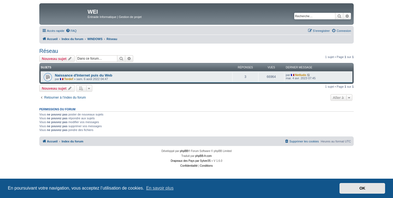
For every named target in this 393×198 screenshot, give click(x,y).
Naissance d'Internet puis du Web (83, 75)
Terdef (68, 79)
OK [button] (362, 188)
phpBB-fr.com (203, 155)
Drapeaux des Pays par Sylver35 (191, 160)
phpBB (184, 151)
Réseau (48, 51)
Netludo (300, 75)
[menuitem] (71, 31)
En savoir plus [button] (160, 188)
